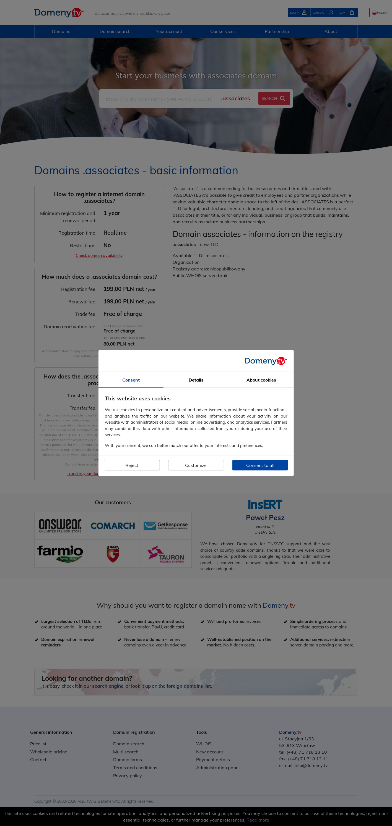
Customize (196, 465)
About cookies (261, 379)
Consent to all (260, 465)
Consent (131, 379)
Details (196, 379)
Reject (131, 465)
